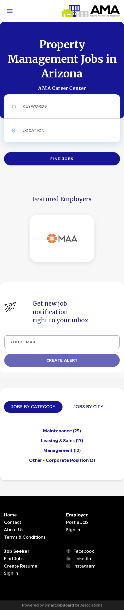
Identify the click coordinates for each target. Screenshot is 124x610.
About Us (13, 529)
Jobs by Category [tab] (33, 406)
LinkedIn (82, 558)
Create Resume (20, 566)
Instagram (84, 566)
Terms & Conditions (25, 537)
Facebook (83, 551)
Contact (12, 522)
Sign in (73, 529)
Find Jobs (61, 158)
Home (10, 514)
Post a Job (77, 522)
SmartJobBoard (59, 605)
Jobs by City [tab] (88, 406)
